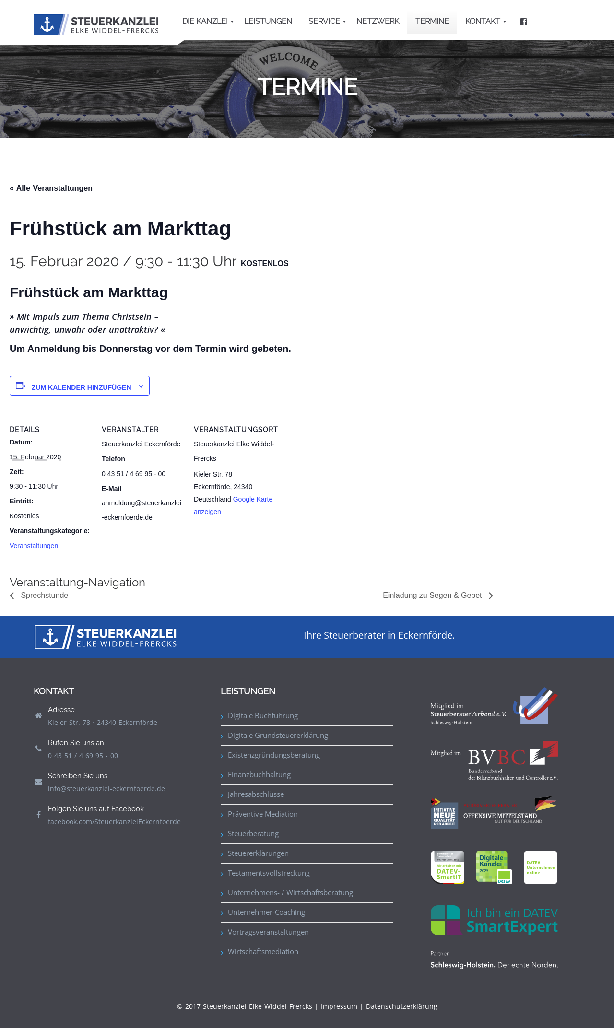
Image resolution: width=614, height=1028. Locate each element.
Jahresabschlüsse (256, 794)
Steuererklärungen (258, 853)
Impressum (339, 1006)
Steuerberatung (253, 833)
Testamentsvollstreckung (269, 872)
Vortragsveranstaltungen (268, 931)
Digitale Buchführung (263, 715)
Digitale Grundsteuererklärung (278, 735)
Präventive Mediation (263, 813)
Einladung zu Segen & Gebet (433, 595)
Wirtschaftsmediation (263, 951)
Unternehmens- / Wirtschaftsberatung (290, 892)
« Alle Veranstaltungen (51, 188)
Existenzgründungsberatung (274, 754)
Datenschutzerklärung (401, 1006)
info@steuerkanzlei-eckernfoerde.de (106, 788)
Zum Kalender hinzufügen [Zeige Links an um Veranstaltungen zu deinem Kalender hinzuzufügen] (81, 387)
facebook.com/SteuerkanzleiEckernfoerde (114, 821)
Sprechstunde (43, 595)
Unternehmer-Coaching (266, 912)
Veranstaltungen (34, 545)
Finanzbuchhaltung (259, 774)
